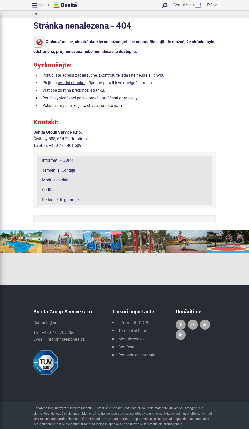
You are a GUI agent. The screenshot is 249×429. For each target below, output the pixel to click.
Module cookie (55, 180)
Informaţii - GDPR (57, 160)
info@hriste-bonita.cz (66, 339)
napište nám (111, 105)
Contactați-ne (45, 322)
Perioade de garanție (60, 199)
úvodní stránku (71, 82)
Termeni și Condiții (58, 170)
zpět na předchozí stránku (81, 90)
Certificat (50, 189)
